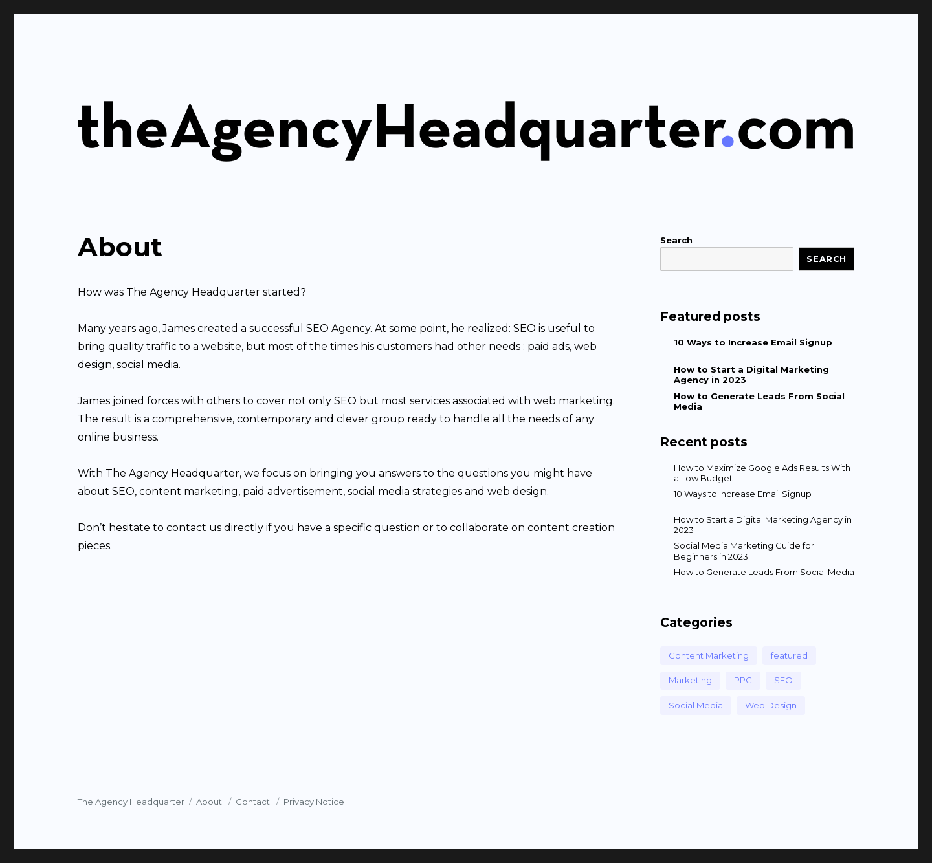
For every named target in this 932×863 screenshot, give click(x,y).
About (210, 801)
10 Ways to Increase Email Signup (753, 342)
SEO (783, 680)
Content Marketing (709, 655)
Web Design (771, 705)
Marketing (690, 680)
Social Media (696, 705)
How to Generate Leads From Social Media (764, 572)
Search (676, 240)
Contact (254, 801)
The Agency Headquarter (131, 801)
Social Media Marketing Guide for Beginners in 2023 (744, 550)
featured (789, 655)
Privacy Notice (313, 801)
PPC (743, 680)
